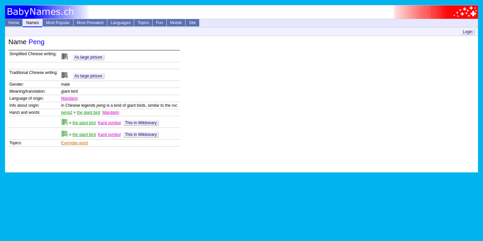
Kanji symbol (109, 122)
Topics (143, 22)
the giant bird (88, 112)
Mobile (176, 22)
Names (32, 22)
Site (192, 22)
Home (13, 22)
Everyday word (74, 143)
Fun (159, 22)
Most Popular (58, 22)
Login (468, 31)
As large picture (88, 57)
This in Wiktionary (141, 122)
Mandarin (69, 98)
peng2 (66, 112)
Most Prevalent (90, 22)
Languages (120, 22)
